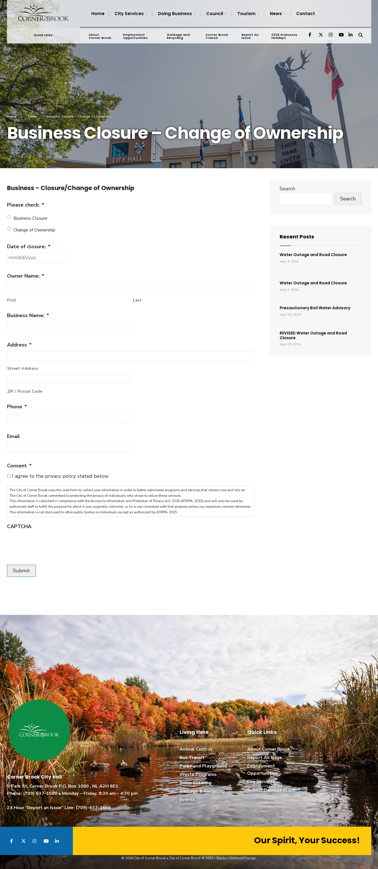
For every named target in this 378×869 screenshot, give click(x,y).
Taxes (32, 116)
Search (287, 188)
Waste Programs (198, 774)
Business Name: (28, 315)
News (276, 14)
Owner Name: (25, 276)
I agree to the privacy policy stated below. (60, 476)
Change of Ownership (34, 230)
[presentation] (49, 544)
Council (214, 14)
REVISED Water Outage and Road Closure (313, 335)
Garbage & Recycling (202, 791)
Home (98, 14)
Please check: (25, 205)
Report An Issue (249, 35)
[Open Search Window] (361, 33)
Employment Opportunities (135, 35)
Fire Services (261, 782)
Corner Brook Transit (216, 35)
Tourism (246, 14)
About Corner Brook (100, 35)
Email (13, 436)
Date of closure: (28, 246)
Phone (17, 407)
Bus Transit (192, 758)
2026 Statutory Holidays (284, 35)
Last (137, 300)
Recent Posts (297, 236)
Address (19, 345)
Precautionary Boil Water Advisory (315, 308)
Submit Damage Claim (271, 790)
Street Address (22, 368)
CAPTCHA (19, 526)
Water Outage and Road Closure (313, 254)
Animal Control (196, 749)
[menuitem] (130, 13)
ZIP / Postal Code (25, 391)
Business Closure (30, 218)
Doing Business (175, 14)
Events (187, 800)
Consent (19, 466)
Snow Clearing (195, 783)
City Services (129, 14)
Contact (305, 14)
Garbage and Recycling (178, 35)
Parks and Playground (203, 766)
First (11, 300)
